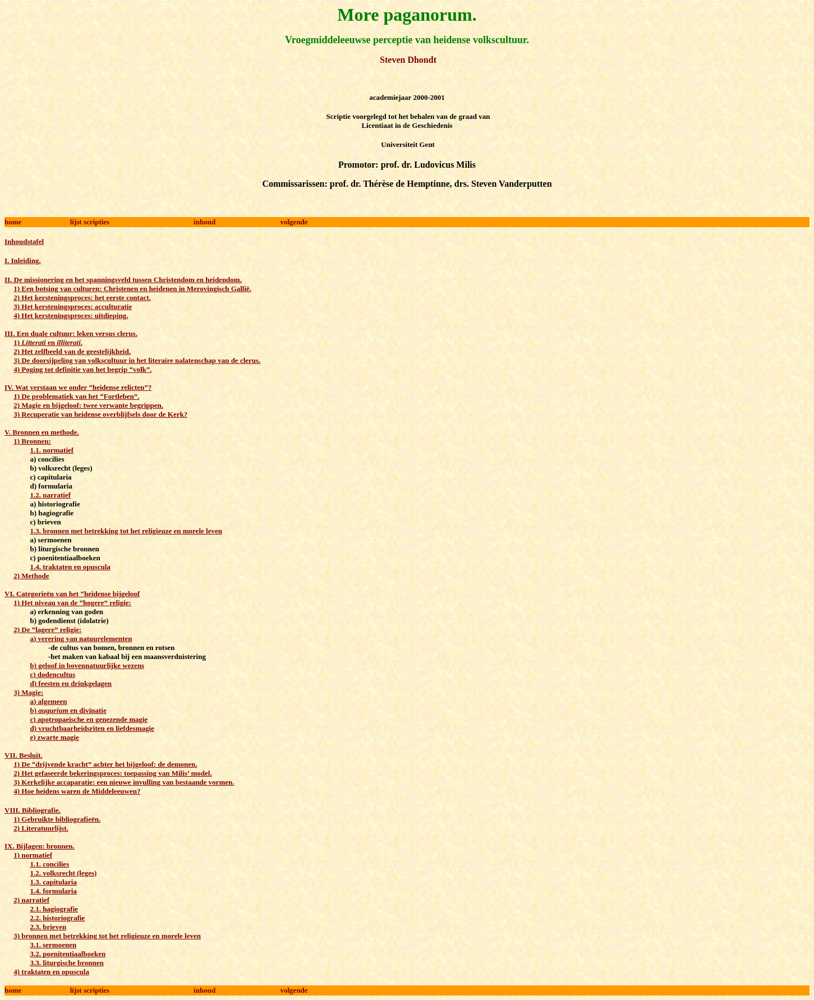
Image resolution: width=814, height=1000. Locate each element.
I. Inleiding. (22, 260)
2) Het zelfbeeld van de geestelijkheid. (72, 351)
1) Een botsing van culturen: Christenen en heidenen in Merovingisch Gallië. (132, 288)
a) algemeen (48, 701)
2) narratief (31, 900)
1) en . (47, 342)
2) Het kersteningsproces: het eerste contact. (82, 297)
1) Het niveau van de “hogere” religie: (72, 602)
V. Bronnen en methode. (41, 432)
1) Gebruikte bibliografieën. (56, 819)
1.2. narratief (50, 495)
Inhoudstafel (24, 241)
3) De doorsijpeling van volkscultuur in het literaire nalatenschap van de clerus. (136, 360)
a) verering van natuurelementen (81, 638)
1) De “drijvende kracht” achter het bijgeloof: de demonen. (105, 764)
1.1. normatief (52, 450)
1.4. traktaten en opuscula (70, 567)
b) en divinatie (68, 710)
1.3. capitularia (53, 882)
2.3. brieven (48, 927)
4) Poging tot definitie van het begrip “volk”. (82, 369)
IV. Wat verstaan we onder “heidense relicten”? (77, 387)
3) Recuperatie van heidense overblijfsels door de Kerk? (100, 414)
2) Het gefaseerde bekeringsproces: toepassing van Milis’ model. (112, 773)
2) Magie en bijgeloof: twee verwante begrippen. (88, 405)
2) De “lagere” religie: (47, 629)
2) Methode (31, 576)
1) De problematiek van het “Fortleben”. (76, 396)
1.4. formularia (53, 891)
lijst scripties (89, 222)
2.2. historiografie (57, 918)
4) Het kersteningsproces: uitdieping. (70, 315)
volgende (294, 222)
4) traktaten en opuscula (51, 971)
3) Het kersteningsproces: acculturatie (72, 306)
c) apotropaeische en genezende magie (89, 719)
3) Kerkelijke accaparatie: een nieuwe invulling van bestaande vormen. (123, 782)
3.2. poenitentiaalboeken (68, 954)
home (12, 222)
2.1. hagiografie (54, 909)
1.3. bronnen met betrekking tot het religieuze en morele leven (126, 531)
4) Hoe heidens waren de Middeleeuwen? (76, 791)
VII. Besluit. (23, 755)
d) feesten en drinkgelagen (71, 683)
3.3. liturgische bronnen (67, 962)
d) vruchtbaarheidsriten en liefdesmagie (92, 728)
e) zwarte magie (54, 737)
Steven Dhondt (407, 59)
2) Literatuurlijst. (40, 828)
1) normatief (32, 855)
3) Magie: (28, 692)
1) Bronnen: (32, 441)
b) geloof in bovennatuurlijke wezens (87, 665)
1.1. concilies (50, 864)
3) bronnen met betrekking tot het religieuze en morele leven (107, 936)
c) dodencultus (53, 674)
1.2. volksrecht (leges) (63, 873)
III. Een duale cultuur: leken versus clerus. (70, 333)
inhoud (204, 222)
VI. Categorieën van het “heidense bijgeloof (72, 593)
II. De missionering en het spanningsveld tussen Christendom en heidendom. (123, 279)
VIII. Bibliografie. (32, 810)
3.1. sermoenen (53, 945)
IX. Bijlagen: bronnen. (39, 846)
